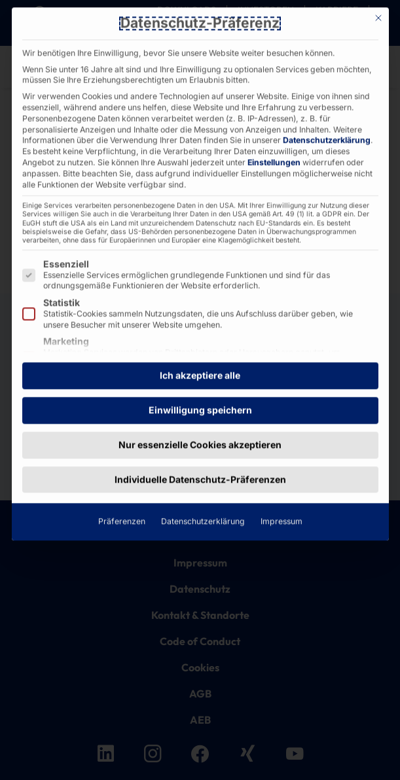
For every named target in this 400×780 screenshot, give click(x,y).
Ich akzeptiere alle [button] (200, 182)
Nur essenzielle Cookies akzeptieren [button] (200, 251)
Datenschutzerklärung (203, 328)
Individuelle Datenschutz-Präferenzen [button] (200, 285)
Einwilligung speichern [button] (200, 216)
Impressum (281, 328)
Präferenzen (121, 328)
